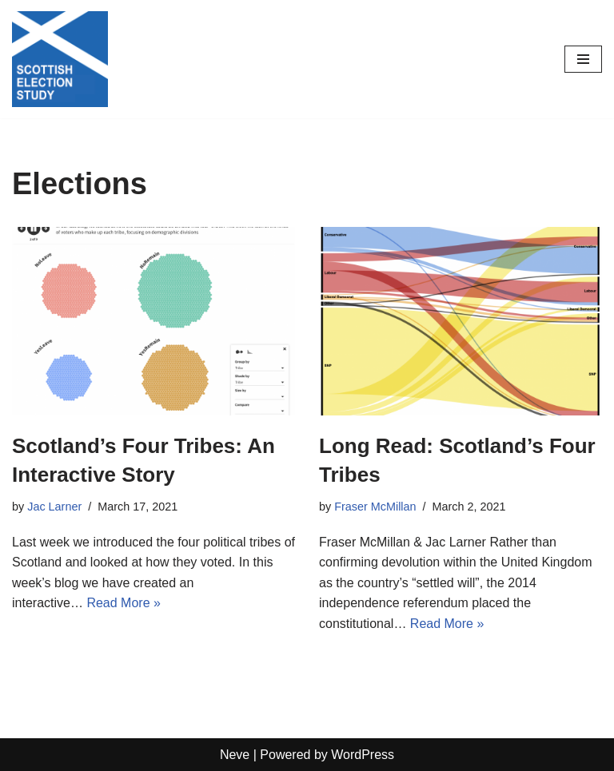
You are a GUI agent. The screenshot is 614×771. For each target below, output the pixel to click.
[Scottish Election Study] (60, 59)
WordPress (362, 754)
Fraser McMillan (375, 506)
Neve (234, 754)
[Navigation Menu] (583, 59)
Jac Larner (54, 506)
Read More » (123, 603)
